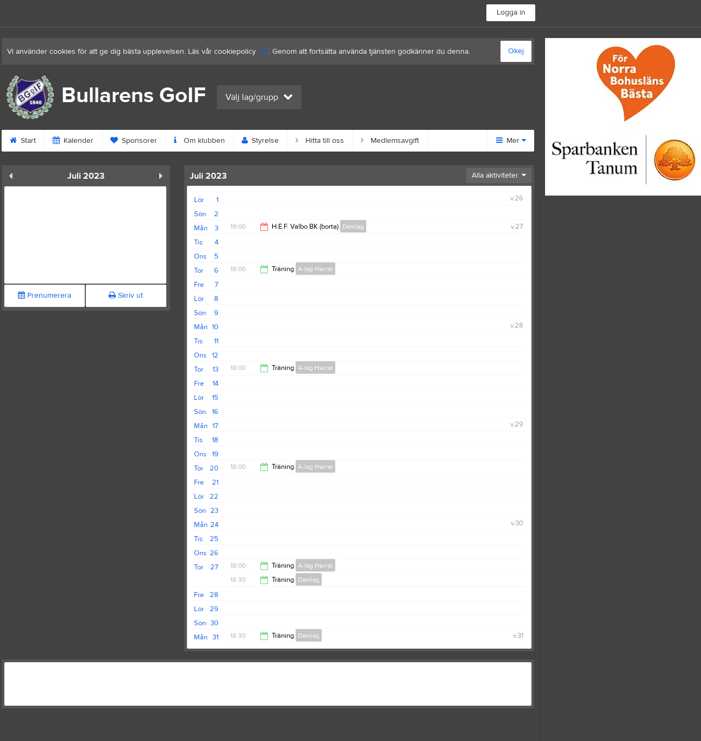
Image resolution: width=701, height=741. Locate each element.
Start (23, 141)
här (263, 51)
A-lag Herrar (315, 269)
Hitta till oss (320, 141)
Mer (511, 141)
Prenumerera (44, 295)
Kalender (73, 141)
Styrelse (260, 141)
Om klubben (199, 141)
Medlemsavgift (390, 141)
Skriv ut (126, 295)
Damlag (353, 226)
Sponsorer (133, 141)
